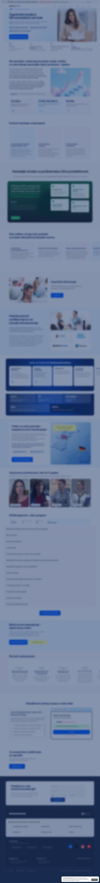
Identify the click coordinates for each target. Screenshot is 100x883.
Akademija (77, 6)
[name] (67, 787)
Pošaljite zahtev (57, 799)
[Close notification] (97, 877)
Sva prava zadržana (20, 870)
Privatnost (11, 870)
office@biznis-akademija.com (84, 858)
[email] (67, 791)
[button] (88, 2)
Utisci (83, 6)
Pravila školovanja (31, 870)
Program (89, 6)
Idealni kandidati (62, 6)
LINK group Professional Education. (83, 870)
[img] (70, 846)
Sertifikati (71, 6)
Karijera (55, 6)
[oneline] (77, 795)
